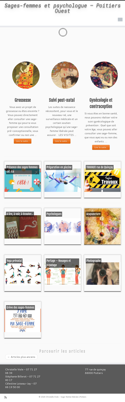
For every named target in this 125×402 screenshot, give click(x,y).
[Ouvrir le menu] (120, 24)
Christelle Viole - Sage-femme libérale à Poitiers (66, 397)
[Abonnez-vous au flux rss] (6, 397)
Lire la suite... (22, 141)
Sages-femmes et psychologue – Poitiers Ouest (62, 10)
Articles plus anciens (21, 357)
